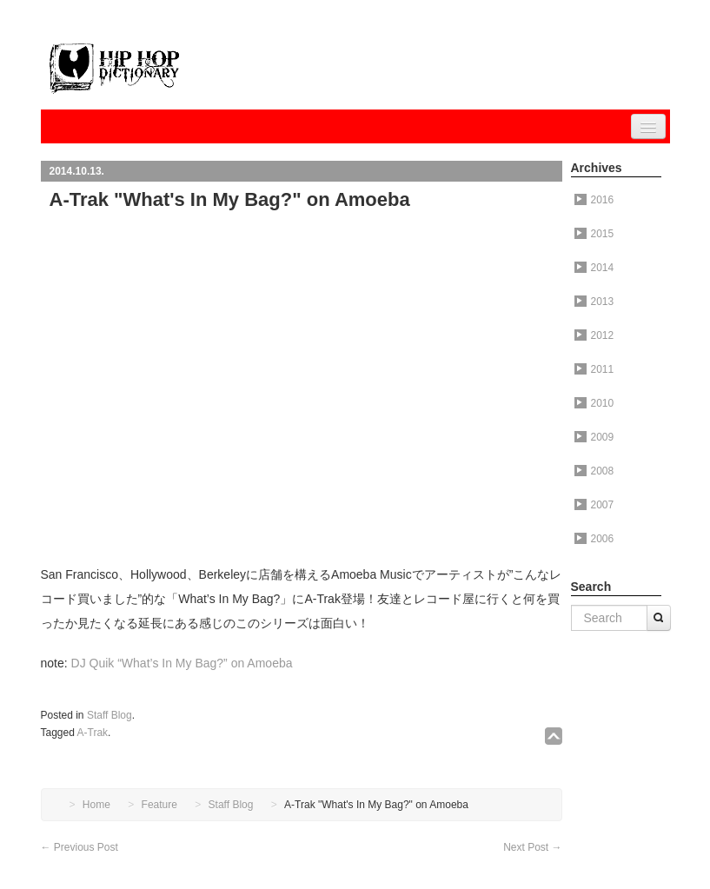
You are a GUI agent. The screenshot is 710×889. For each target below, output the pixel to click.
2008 (594, 471)
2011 (594, 369)
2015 (594, 234)
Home (96, 805)
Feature (159, 805)
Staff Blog (109, 715)
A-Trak (93, 732)
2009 (594, 437)
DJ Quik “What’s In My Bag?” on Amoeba (182, 663)
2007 (594, 505)
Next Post (532, 847)
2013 (594, 301)
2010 (594, 403)
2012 (594, 335)
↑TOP (553, 736)
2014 (594, 268)
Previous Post (79, 847)
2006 (594, 539)
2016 (594, 200)
